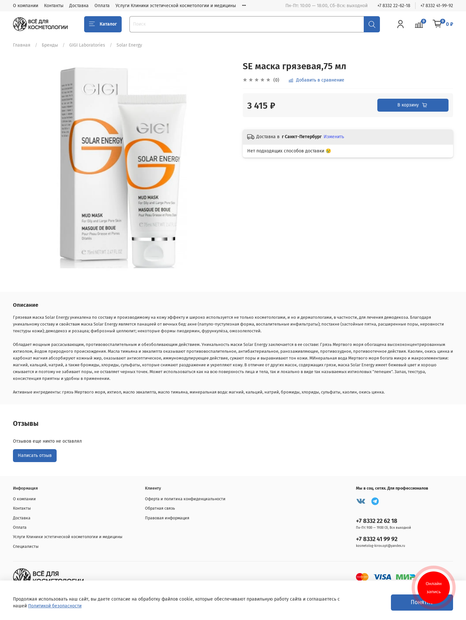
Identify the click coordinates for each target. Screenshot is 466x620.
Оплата (102, 5)
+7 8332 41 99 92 (376, 539)
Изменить (334, 136)
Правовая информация (167, 517)
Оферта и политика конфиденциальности (185, 498)
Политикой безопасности (55, 606)
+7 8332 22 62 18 (376, 521)
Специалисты (26, 546)
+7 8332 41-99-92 (436, 5)
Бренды (50, 45)
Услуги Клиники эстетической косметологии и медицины (176, 5)
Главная (21, 45)
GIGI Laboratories (87, 45)
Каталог (103, 24)
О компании (25, 5)
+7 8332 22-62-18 (393, 5)
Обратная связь (160, 508)
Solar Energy (129, 45)
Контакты (53, 5)
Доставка (79, 5)
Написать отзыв (35, 455)
